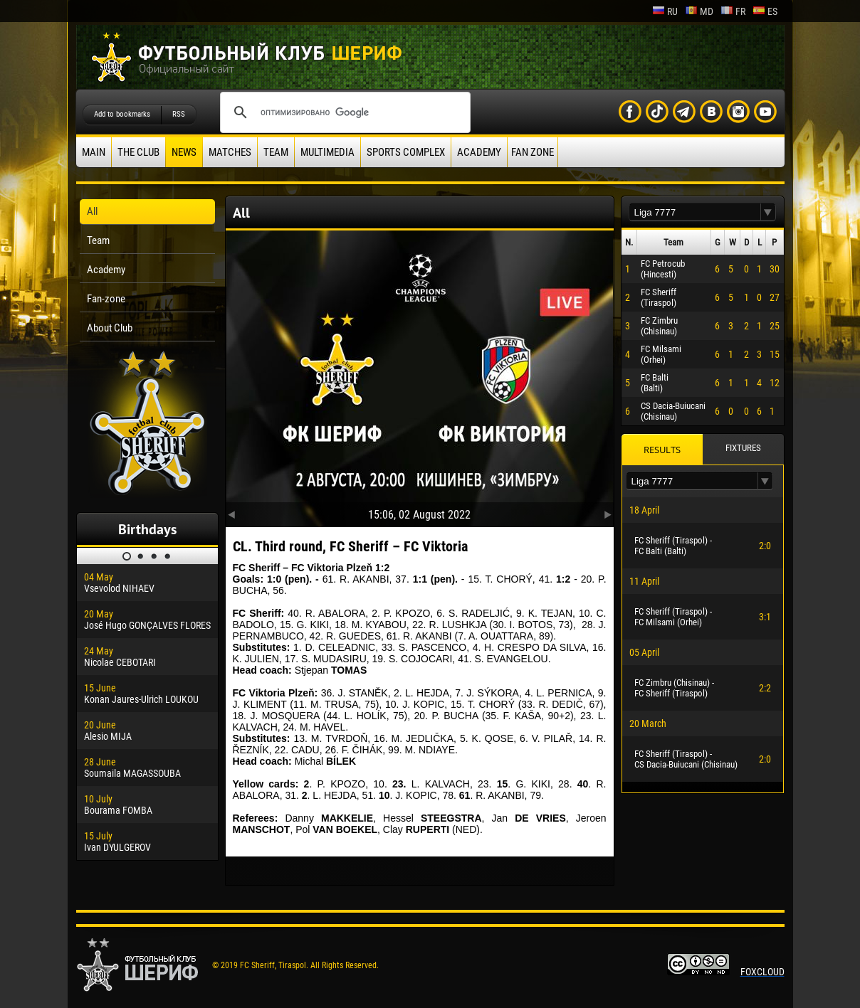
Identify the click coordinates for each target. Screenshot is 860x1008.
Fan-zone (106, 298)
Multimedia (327, 152)
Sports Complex (406, 152)
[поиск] (343, 112)
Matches (230, 152)
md (699, 11)
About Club (109, 328)
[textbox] (695, 212)
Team (275, 152)
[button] (768, 212)
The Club (138, 152)
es (764, 11)
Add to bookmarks (122, 114)
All (92, 211)
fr (732, 11)
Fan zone (532, 152)
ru (665, 11)
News (184, 152)
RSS (178, 114)
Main (93, 152)
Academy (479, 152)
